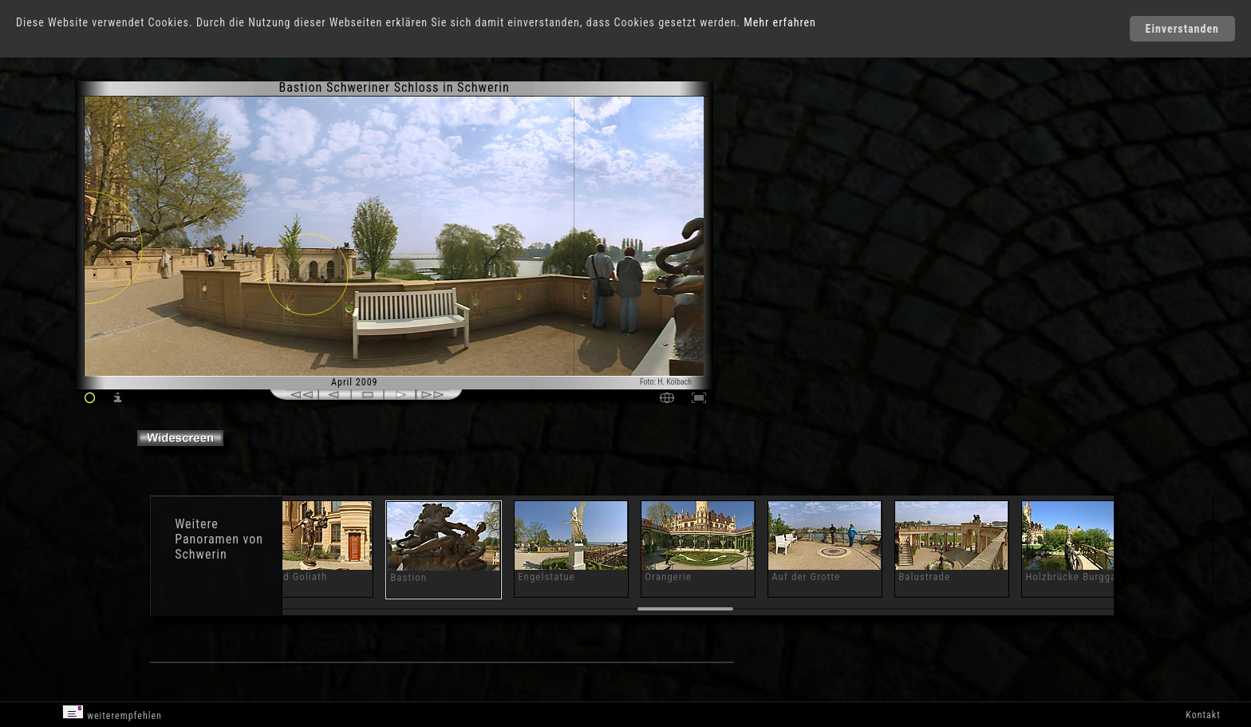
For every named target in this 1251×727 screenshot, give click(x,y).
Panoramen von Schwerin (219, 546)
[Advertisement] (787, 215)
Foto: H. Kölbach (666, 381)
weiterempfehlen (112, 713)
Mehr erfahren (780, 22)
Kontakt (1203, 715)
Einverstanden (1182, 28)
